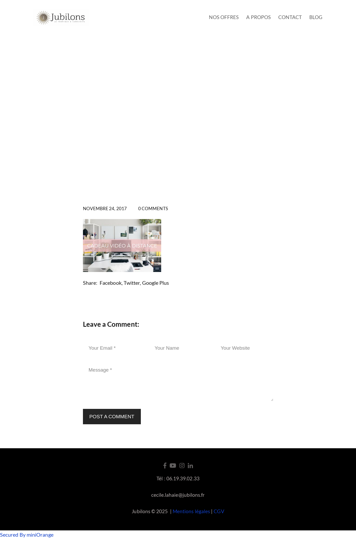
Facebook (111, 283)
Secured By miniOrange (26, 534)
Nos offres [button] (224, 17)
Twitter (132, 283)
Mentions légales (191, 511)
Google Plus (155, 283)
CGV (219, 511)
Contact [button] (290, 17)
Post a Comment (111, 416)
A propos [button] (258, 17)
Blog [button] (315, 17)
